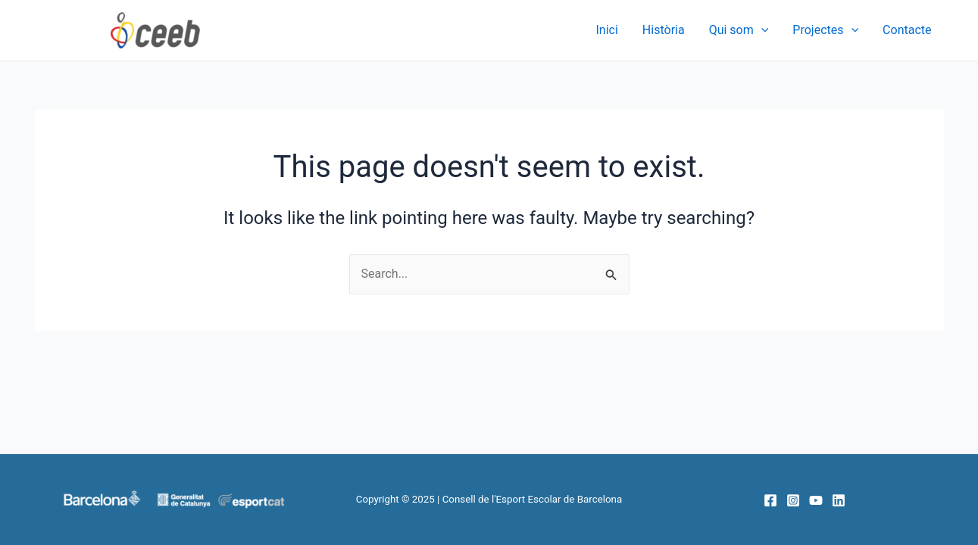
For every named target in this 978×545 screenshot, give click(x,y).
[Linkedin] (838, 500)
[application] (761, 30)
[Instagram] (793, 500)
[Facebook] (770, 500)
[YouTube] (816, 500)
